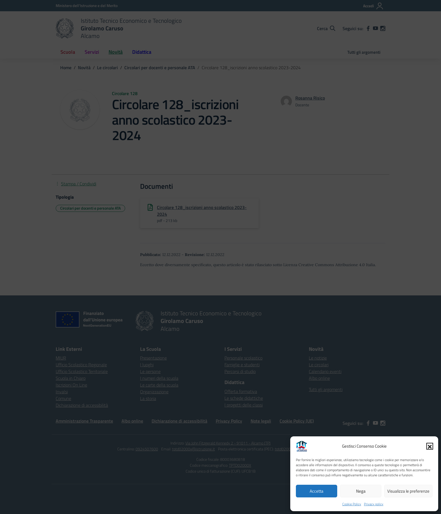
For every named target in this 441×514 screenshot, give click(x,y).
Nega (361, 491)
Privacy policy (373, 504)
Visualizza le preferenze (408, 491)
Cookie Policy (351, 504)
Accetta (316, 491)
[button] (430, 446)
